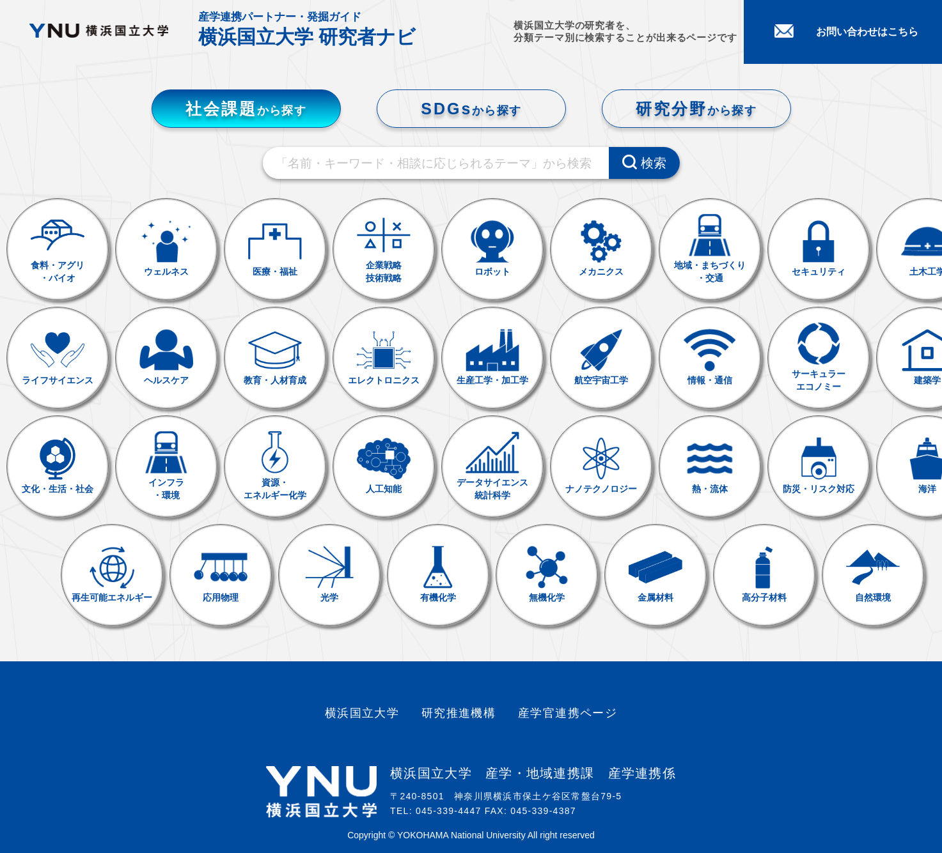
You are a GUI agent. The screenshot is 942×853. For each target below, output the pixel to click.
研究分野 (696, 109)
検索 (644, 162)
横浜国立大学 (362, 713)
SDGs (471, 109)
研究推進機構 (458, 713)
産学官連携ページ (568, 713)
